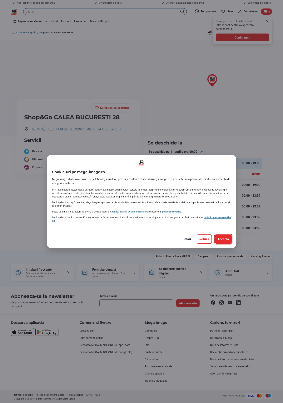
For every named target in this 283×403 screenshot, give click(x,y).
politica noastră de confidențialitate (129, 211)
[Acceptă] (223, 239)
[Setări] (187, 239)
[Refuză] (204, 239)
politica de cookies (171, 211)
